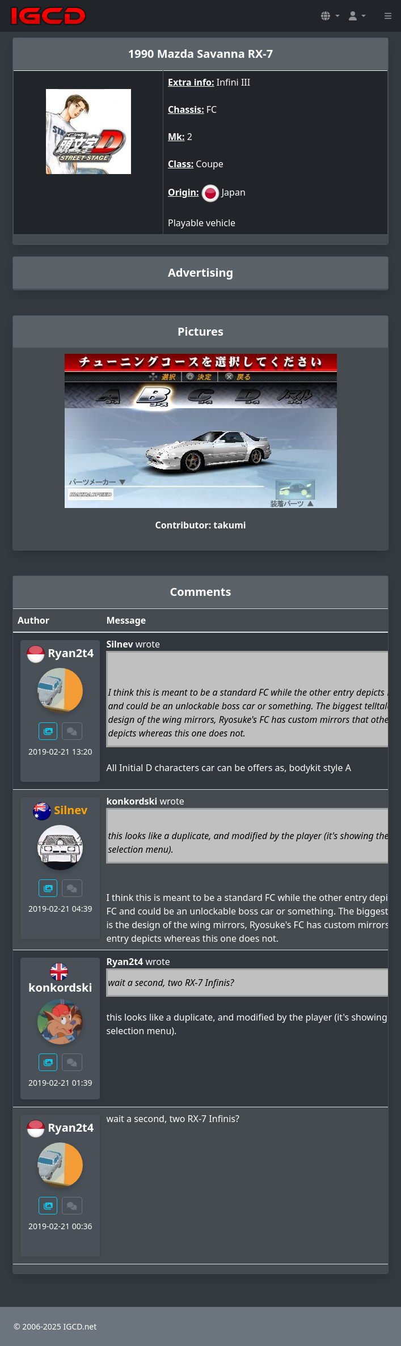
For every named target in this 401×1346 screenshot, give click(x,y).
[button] (330, 16)
